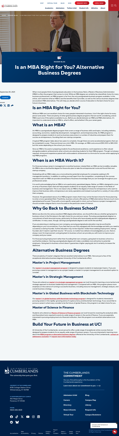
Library (88, 405)
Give (69, 3)
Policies (40, 433)
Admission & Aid (70, 395)
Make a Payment (63, 432)
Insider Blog (13, 15)
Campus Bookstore (93, 415)
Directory (67, 405)
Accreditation (14, 433)
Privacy (33, 433)
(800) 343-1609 (16, 410)
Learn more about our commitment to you (80, 386)
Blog (62, 3)
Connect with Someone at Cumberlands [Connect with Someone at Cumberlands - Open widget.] (100, 425)
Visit (42, 3)
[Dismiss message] (117, 423)
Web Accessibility (25, 432)
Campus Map (90, 400)
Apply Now (99, 3)
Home (4, 15)
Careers (67, 400)
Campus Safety (48, 432)
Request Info (82, 3)
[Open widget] (114, 431)
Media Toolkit (71, 432)
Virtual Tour (52, 3)
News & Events (70, 410)
